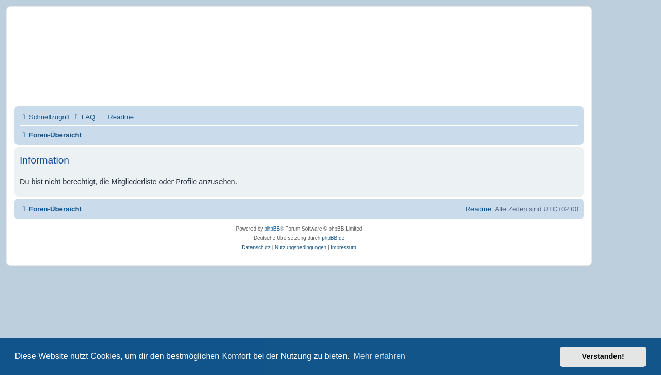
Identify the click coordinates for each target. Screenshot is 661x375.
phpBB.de (333, 238)
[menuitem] (83, 116)
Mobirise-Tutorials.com (179, 32)
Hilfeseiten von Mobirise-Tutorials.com (172, 68)
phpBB (272, 229)
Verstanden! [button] (603, 356)
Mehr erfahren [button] (379, 356)
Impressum (128, 87)
